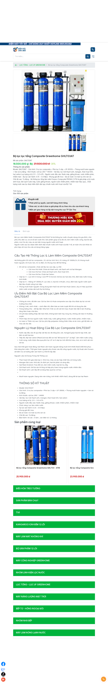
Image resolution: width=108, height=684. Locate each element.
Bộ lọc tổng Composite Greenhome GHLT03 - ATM (38, 468)
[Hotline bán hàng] (93, 49)
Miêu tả (17, 231)
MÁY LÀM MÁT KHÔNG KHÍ (29, 536)
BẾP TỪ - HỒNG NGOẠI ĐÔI (30, 608)
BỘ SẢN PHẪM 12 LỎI (26, 548)
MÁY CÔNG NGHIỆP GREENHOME (33, 560)
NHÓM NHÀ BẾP (24, 620)
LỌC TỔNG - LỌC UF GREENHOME (32, 65)
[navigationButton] (93, 56)
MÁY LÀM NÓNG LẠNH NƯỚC (31, 632)
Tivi (18, 512)
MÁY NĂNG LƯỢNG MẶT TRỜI (31, 596)
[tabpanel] (77, 142)
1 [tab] (54, 153)
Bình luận (26, 231)
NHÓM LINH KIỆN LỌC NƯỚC (30, 572)
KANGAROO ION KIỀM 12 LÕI (30, 524)
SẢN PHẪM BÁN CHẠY (27, 500)
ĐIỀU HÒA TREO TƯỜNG (28, 488)
